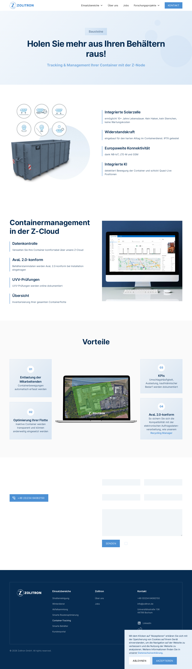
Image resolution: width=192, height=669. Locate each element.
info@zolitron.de (145, 603)
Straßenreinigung (60, 598)
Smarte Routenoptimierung (65, 615)
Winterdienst (58, 603)
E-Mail (147, 476)
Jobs (126, 5)
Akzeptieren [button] (164, 660)
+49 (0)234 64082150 (148, 598)
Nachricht (107, 506)
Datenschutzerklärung (150, 652)
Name (105, 476)
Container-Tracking (61, 620)
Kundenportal (59, 631)
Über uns (113, 5)
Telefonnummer (153, 491)
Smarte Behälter (60, 626)
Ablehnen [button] (139, 660)
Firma (105, 491)
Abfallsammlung (60, 609)
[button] (92, 5)
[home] (22, 5)
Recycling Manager (161, 432)
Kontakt (173, 5)
